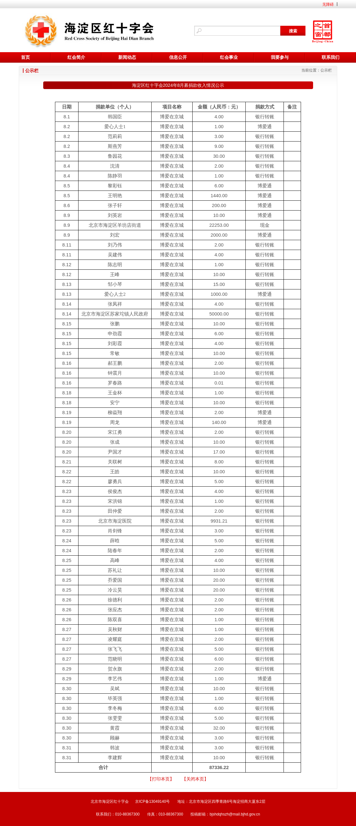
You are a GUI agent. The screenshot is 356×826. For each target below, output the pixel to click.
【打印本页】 (160, 778)
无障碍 (328, 4)
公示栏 (326, 70)
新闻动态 (127, 57)
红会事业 (229, 57)
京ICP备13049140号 (152, 801)
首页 (25, 57)
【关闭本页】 (195, 778)
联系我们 (330, 57)
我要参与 (280, 57)
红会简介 (76, 57)
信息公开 (178, 57)
